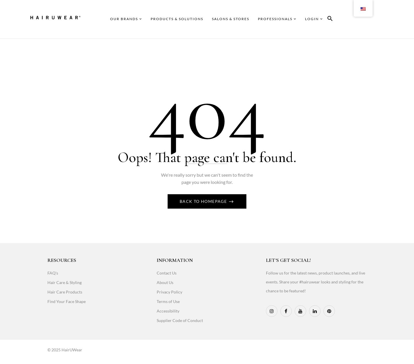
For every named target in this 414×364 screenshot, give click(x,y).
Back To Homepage (204, 201)
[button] (330, 19)
